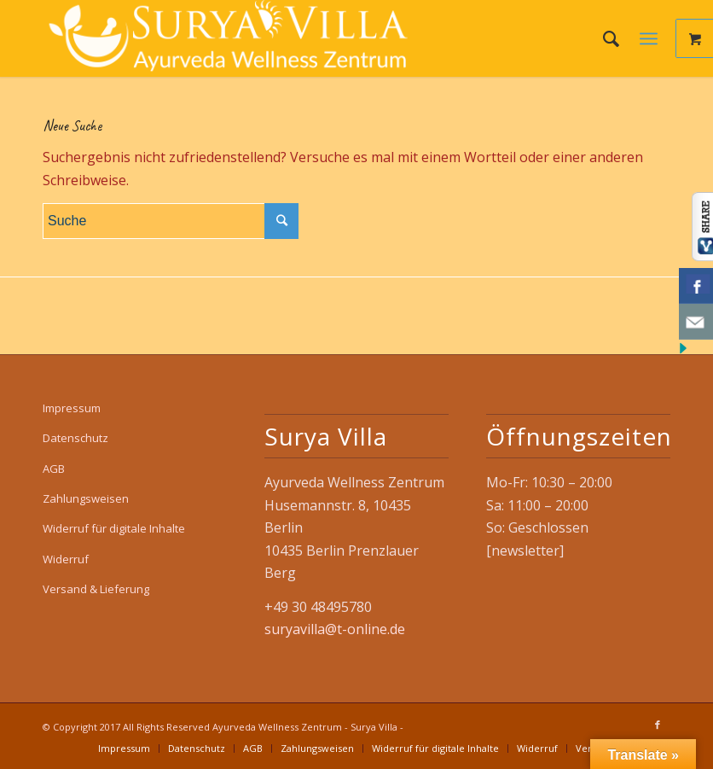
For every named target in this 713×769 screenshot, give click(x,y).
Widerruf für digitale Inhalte (114, 528)
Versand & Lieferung (96, 589)
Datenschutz (75, 438)
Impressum (72, 408)
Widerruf (66, 559)
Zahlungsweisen (86, 498)
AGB (54, 468)
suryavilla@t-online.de (334, 629)
